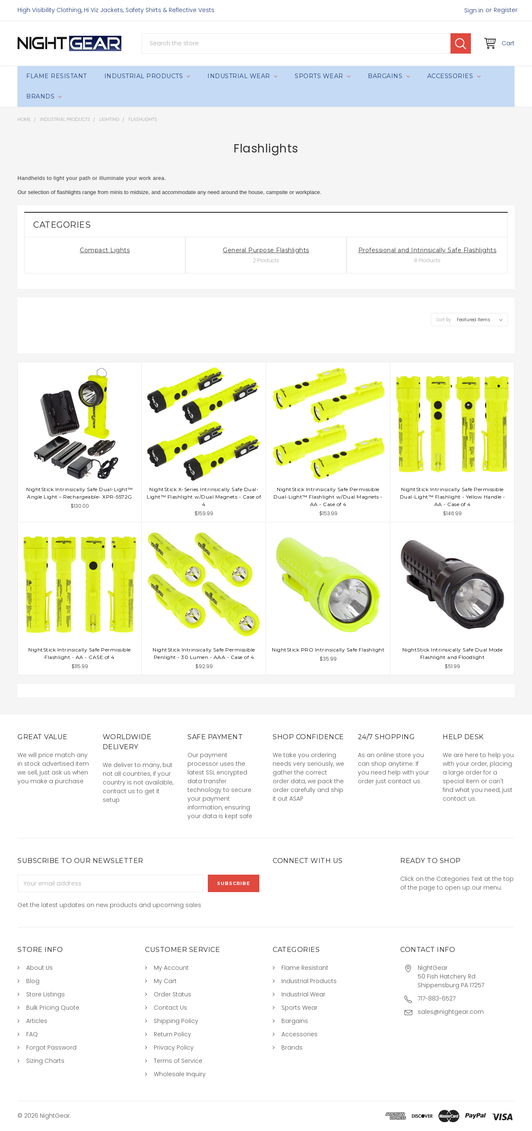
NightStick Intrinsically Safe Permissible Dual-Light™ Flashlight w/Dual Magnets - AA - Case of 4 (328, 496)
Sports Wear (322, 76)
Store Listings (45, 994)
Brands (44, 96)
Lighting (109, 119)
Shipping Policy (176, 1021)
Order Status (172, 994)
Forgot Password (51, 1047)
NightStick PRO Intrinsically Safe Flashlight (328, 650)
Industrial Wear (242, 76)
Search (460, 43)
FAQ (32, 1034)
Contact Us (170, 1007)
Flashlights (142, 119)
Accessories (453, 76)
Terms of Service (178, 1061)
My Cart (165, 981)
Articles (36, 1021)
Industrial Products (147, 76)
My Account (171, 968)
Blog (32, 981)
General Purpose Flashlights (266, 250)
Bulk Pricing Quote (52, 1007)
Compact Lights (105, 250)
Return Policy (172, 1034)
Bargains (388, 76)
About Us (39, 968)
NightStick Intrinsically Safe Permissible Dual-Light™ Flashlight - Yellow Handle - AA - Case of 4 (452, 496)
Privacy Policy (174, 1047)
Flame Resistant (56, 76)
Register (505, 10)
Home (24, 119)
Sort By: (444, 319)
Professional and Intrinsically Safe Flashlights (427, 250)
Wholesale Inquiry (180, 1074)
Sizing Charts (45, 1061)
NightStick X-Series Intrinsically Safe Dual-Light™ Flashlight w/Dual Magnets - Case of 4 (204, 496)
